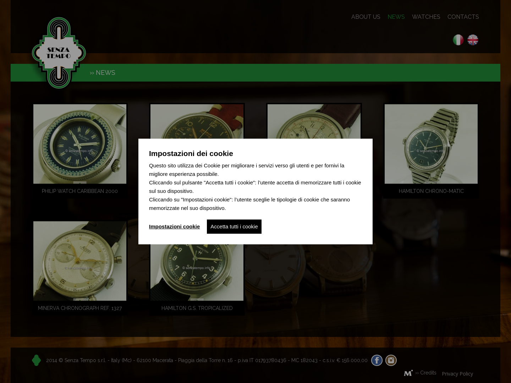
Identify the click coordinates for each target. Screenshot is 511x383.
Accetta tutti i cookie (234, 226)
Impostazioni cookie (174, 226)
